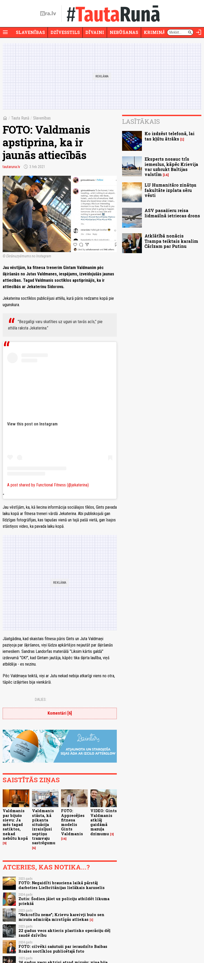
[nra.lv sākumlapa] (48, 13)
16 (64, 839)
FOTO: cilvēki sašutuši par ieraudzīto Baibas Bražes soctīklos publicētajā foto (62, 948)
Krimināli (157, 32)
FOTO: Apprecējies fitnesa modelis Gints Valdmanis (73, 822)
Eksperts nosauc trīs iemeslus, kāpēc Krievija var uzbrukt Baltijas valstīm (171, 166)
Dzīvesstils (65, 32)
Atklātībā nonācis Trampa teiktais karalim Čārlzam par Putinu (171, 241)
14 (166, 175)
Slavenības (30, 32)
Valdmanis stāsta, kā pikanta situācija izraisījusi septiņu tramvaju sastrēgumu (43, 826)
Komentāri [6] (60, 713)
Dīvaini (94, 32)
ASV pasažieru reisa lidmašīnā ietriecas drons (172, 213)
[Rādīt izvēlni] (5, 32)
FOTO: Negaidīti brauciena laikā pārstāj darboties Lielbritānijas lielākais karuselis (61, 885)
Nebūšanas (124, 32)
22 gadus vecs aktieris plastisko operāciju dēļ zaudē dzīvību (64, 933)
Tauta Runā (20, 118)
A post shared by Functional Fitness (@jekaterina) (48, 484)
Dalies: (41, 699)
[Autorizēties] (198, 32)
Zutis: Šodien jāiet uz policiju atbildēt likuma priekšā (63, 901)
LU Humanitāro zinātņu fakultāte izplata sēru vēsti (170, 190)
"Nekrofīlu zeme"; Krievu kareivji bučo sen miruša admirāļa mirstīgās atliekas (61, 917)
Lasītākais (141, 121)
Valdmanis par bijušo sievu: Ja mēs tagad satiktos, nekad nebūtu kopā (15, 824)
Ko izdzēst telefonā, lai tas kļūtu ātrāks (169, 136)
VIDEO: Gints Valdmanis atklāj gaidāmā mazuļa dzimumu (103, 822)
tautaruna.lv (11, 167)
